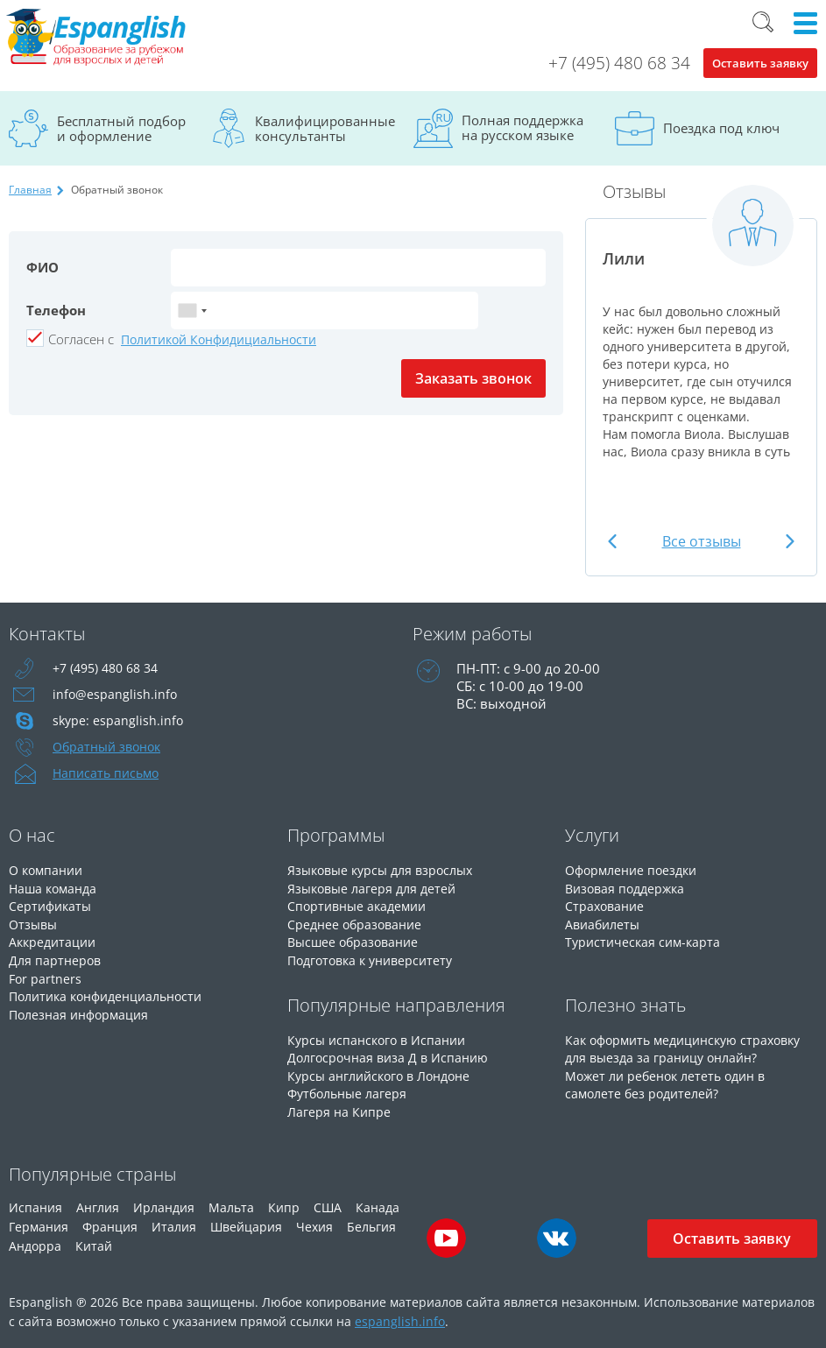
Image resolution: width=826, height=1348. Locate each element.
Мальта (231, 1201)
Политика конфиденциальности (113, 992)
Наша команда (55, 887)
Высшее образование (356, 940)
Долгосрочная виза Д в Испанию (392, 1053)
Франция (110, 1220)
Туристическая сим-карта (645, 940)
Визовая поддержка (628, 887)
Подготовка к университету (375, 957)
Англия (97, 1201)
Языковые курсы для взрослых (386, 870)
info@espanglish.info (116, 694)
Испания (35, 1201)
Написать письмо (109, 773)
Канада (377, 1201)
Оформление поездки (635, 870)
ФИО (42, 267)
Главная (30, 189)
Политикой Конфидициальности (218, 339)
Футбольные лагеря (350, 1088)
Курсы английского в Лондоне (385, 1071)
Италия (174, 1220)
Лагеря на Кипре (340, 1106)
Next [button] (788, 542)
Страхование (606, 905)
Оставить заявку (760, 63)
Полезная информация (83, 1010)
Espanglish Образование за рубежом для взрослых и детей (102, 39)
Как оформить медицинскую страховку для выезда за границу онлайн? (690, 1044)
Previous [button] (614, 542)
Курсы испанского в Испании (381, 1036)
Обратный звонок (111, 747)
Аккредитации (55, 940)
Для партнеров (56, 957)
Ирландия (163, 1201)
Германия (38, 1220)
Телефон (56, 310)
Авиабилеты (605, 922)
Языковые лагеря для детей (375, 887)
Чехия (314, 1220)
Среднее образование (357, 922)
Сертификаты (52, 905)
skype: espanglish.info (119, 721)
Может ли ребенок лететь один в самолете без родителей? (671, 1079)
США (328, 1201)
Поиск (762, 21)
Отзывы (34, 922)
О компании (48, 870)
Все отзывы (701, 541)
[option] (701, 330)
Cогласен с (81, 339)
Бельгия (371, 1220)
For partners (46, 975)
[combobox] (192, 310)
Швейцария (246, 1220)
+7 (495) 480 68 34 (619, 63)
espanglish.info (400, 1315)
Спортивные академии (360, 905)
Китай (93, 1240)
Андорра (35, 1240)
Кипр (284, 1201)
